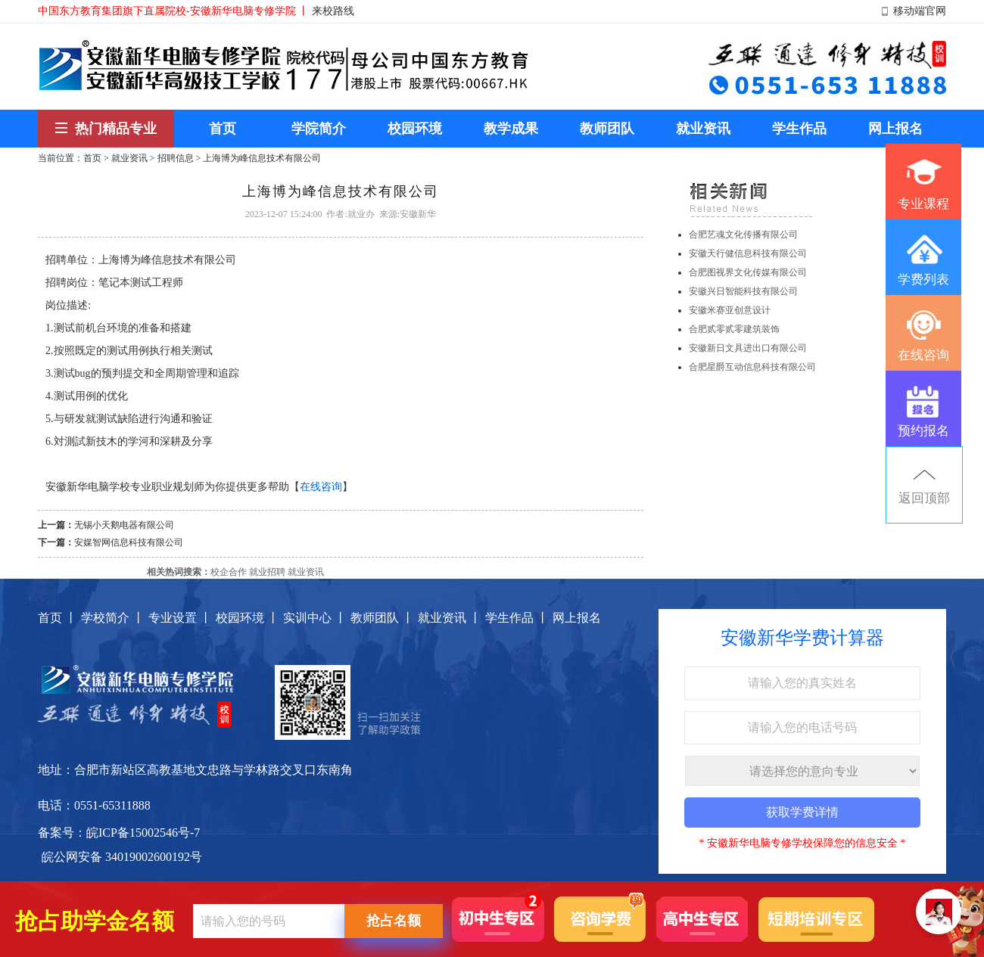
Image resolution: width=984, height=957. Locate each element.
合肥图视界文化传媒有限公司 (748, 272)
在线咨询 (321, 486)
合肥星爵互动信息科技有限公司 (752, 367)
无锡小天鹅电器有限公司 (124, 525)
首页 (92, 158)
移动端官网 (919, 11)
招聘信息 (175, 158)
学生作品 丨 (517, 617)
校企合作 (228, 572)
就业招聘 (267, 572)
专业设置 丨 (180, 617)
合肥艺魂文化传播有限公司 (743, 234)
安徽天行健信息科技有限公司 (748, 253)
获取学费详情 (802, 812)
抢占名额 (393, 920)
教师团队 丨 (382, 617)
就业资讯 (129, 158)
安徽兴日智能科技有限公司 (743, 291)
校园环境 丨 (247, 617)
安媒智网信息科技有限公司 (128, 542)
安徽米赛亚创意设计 (730, 310)
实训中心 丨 (315, 617)
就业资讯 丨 (449, 617)
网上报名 (577, 617)
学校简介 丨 (113, 617)
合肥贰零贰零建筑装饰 (734, 329)
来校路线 (333, 11)
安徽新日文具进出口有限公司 (748, 348)
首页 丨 (57, 617)
